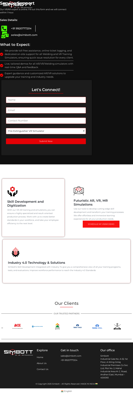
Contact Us (42, 369)
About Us (41, 363)
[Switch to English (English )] (66, 391)
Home (40, 357)
